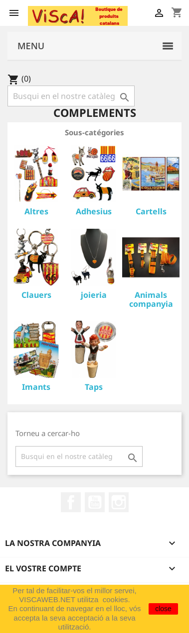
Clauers (36, 294)
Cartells (151, 211)
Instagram (119, 502)
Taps (94, 386)
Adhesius (94, 211)
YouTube (95, 502)
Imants (36, 386)
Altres (36, 211)
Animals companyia (151, 299)
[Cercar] (71, 96)
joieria (94, 294)
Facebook (71, 502)
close (163, 609)
